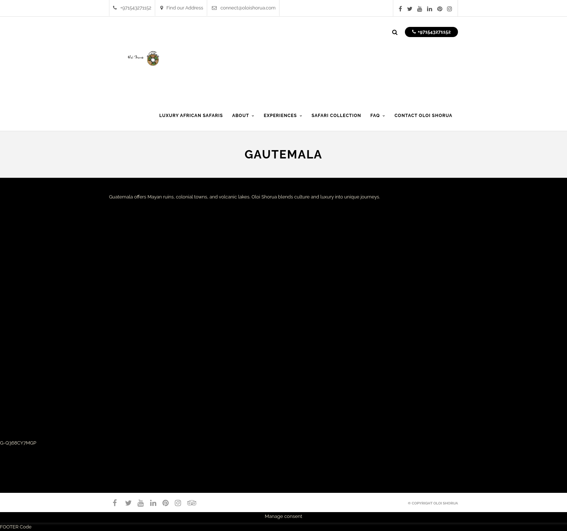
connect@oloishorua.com (244, 8)
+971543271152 (132, 8)
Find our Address (181, 8)
